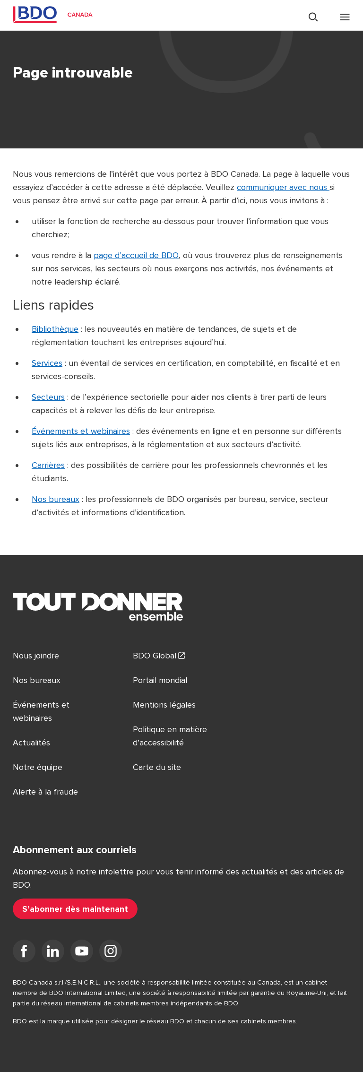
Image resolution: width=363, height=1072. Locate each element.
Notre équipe (37, 767)
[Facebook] (24, 953)
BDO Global (154, 655)
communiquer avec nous (283, 187)
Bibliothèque (55, 329)
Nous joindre (36, 655)
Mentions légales (164, 705)
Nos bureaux (55, 499)
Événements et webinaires (81, 431)
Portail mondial (160, 680)
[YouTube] (81, 953)
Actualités (31, 742)
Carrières (48, 465)
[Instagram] (110, 953)
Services (47, 363)
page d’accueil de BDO (136, 255)
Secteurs (48, 397)
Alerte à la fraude (45, 792)
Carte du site (157, 767)
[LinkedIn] (53, 953)
